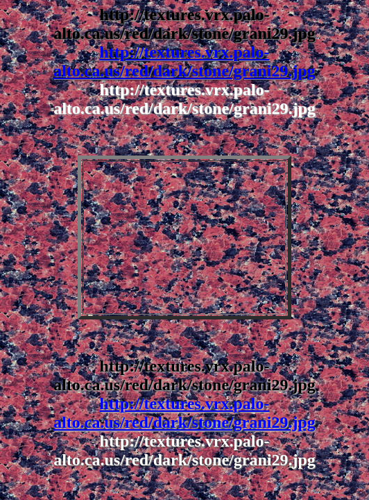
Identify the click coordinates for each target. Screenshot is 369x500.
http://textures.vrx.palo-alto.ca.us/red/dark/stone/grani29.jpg (184, 61)
